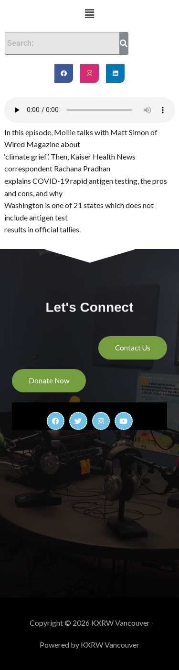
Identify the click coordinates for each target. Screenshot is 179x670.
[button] (89, 13)
